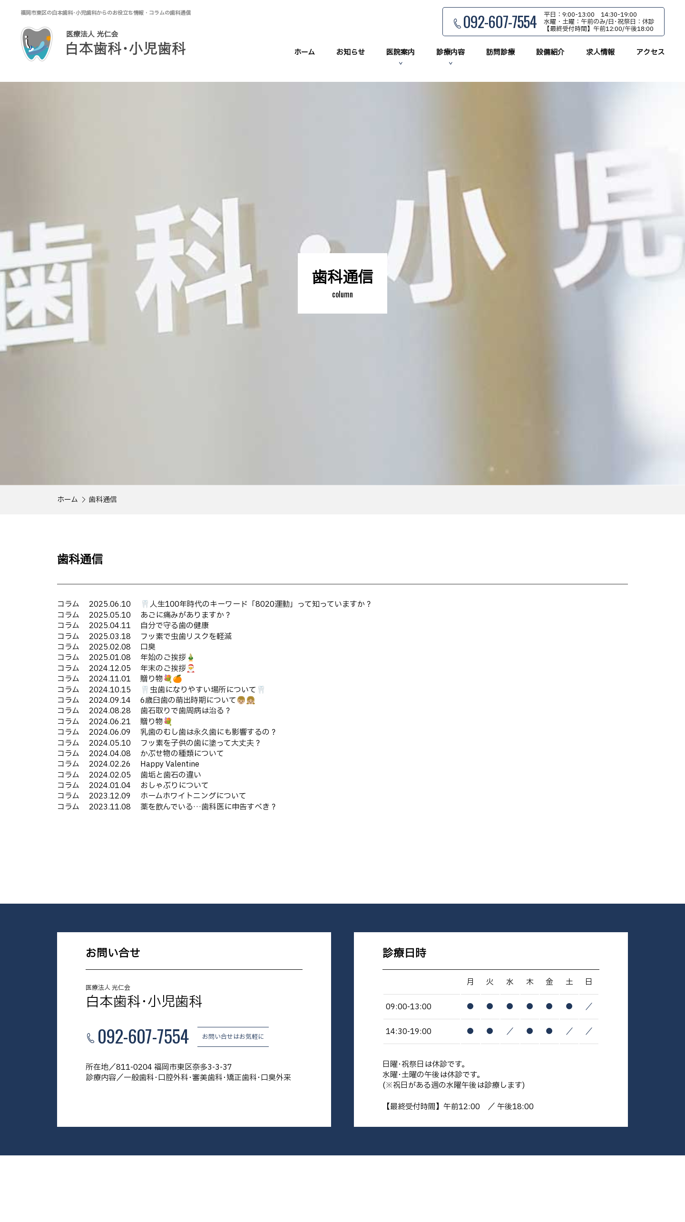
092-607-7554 (500, 21)
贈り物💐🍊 (119, 679)
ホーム (67, 499)
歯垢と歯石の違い (129, 775)
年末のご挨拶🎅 (126, 668)
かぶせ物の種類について (140, 753)
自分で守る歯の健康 (133, 625)
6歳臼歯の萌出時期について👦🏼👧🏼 (156, 700)
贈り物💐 (115, 722)
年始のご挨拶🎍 (126, 657)
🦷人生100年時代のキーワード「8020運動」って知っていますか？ (214, 604)
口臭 (106, 647)
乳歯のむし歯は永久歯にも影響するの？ (167, 732)
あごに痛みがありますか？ (144, 615)
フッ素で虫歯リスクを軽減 (144, 636)
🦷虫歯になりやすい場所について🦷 (161, 690)
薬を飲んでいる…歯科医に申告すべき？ (167, 807)
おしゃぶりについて (133, 785)
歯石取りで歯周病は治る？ (144, 711)
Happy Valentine (128, 764)
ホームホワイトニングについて (151, 796)
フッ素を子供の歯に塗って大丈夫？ (159, 743)
